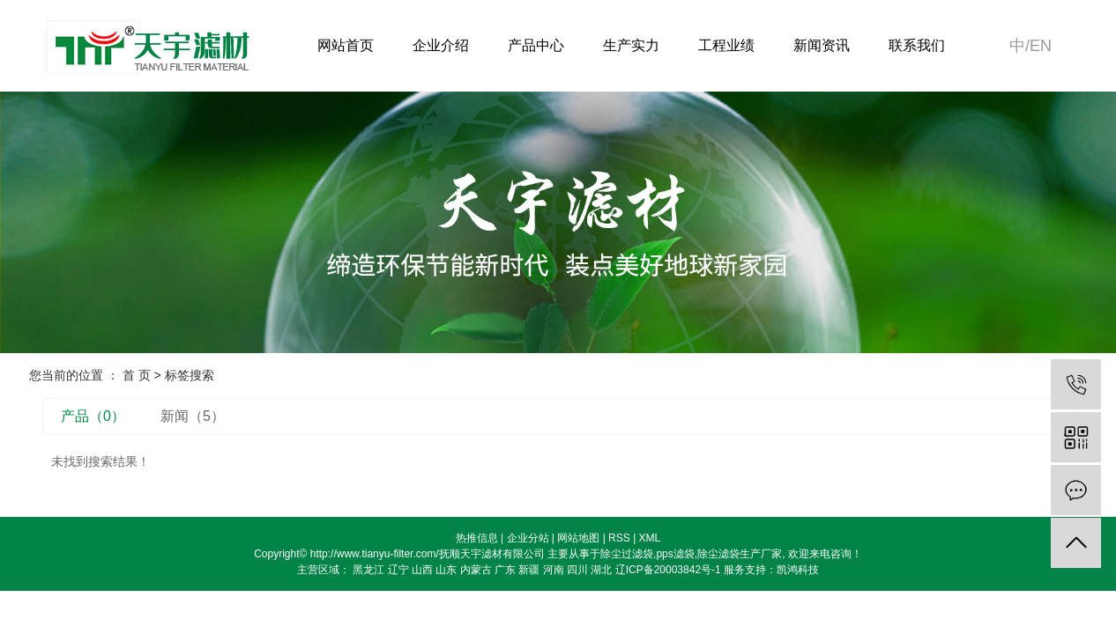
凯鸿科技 (798, 570)
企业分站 (528, 538)
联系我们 (917, 45)
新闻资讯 (821, 45)
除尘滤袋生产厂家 (739, 554)
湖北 (601, 570)
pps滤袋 (675, 554)
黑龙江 (368, 570)
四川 (577, 570)
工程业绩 (726, 45)
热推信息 (477, 538)
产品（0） (93, 416)
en (1041, 46)
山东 (446, 570)
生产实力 (631, 45)
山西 (422, 570)
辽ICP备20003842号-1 (668, 570)
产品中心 (536, 45)
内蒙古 (476, 570)
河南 (553, 570)
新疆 (528, 570)
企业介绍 (441, 45)
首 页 (137, 375)
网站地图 (578, 538)
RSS (619, 538)
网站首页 (345, 45)
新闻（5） (192, 416)
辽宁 (398, 570)
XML (650, 538)
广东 (505, 570)
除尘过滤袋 (626, 554)
